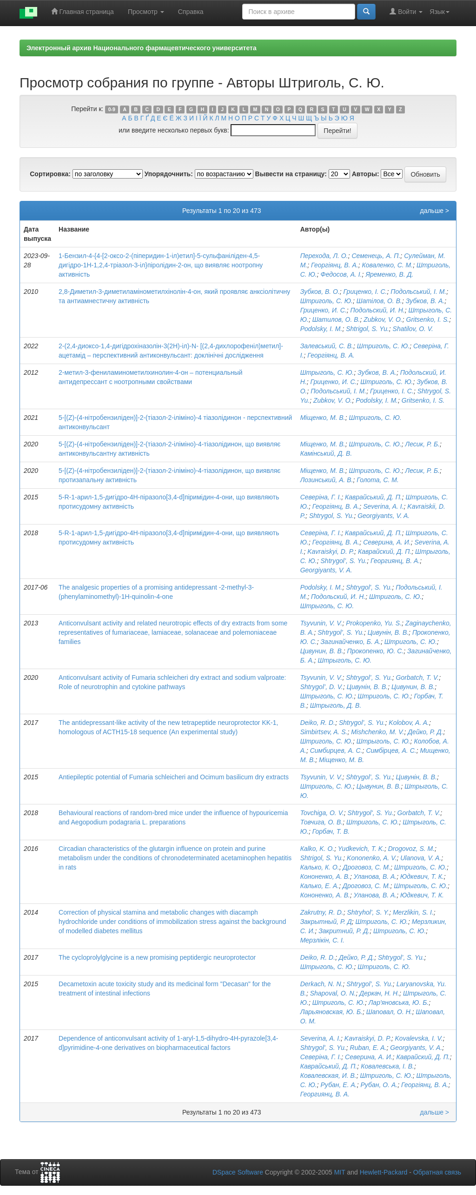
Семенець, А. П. (375, 255)
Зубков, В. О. (320, 291)
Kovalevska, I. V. (419, 1038)
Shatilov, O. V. (413, 328)
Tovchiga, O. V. (322, 813)
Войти (406, 11)
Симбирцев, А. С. (336, 750)
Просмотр (146, 11)
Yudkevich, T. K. (361, 848)
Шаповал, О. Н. (389, 1012)
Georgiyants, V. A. (383, 515)
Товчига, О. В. (321, 822)
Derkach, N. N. (321, 984)
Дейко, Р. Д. (425, 732)
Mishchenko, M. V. (377, 732)
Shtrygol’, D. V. (321, 686)
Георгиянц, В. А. (395, 560)
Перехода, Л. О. (324, 255)
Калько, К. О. (319, 867)
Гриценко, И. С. (323, 310)
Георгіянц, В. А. (334, 265)
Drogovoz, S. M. (411, 848)
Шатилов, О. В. (336, 319)
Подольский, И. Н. (377, 310)
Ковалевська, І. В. (387, 1066)
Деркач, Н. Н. (379, 993)
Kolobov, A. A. (409, 722)
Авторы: (365, 174)
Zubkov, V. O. (383, 319)
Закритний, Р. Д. (344, 931)
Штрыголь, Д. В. (336, 705)
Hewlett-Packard (384, 1172)
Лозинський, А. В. (326, 480)
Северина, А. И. (387, 542)
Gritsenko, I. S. (428, 319)
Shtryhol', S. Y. (368, 912)
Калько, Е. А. (319, 886)
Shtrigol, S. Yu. (367, 328)
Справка (191, 11)
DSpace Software (237, 1172)
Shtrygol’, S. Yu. (344, 560)
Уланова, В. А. (375, 876)
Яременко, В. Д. (389, 274)
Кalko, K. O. (317, 848)
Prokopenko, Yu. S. (374, 623)
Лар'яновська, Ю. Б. (399, 1002)
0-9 (111, 109)
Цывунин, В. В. (379, 786)
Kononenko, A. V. (372, 858)
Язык (440, 11)
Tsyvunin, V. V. (321, 623)
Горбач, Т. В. (331, 831)
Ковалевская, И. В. (328, 1075)
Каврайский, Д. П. (384, 551)
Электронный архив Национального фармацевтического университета (141, 48)
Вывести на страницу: (291, 174)
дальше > (434, 210)
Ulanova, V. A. (420, 858)
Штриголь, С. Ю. (326, 301)
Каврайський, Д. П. (373, 497)
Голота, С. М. (378, 480)
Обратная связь (437, 1172)
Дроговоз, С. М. (366, 867)
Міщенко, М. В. (322, 417)
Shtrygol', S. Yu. (369, 587)
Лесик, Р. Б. (422, 444)
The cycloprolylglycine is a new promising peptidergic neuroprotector (157, 957)
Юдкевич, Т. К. (422, 876)
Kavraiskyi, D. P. (330, 551)
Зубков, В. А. (425, 301)
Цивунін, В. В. (388, 632)
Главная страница (82, 11)
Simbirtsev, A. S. (324, 732)
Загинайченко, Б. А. (351, 641)
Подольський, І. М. (418, 291)
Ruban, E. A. (368, 1047)
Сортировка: (50, 174)
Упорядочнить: (169, 174)
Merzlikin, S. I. (413, 912)
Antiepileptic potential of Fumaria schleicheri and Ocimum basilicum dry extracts (174, 777)
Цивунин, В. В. (322, 651)
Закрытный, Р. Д (326, 921)
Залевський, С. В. (326, 346)
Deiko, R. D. (317, 722)
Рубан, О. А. (378, 1085)
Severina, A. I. (383, 506)
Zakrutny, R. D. (322, 912)
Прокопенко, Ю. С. (375, 651)
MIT (339, 1172)
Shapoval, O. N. (333, 993)
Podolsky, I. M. (321, 328)
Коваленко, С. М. (387, 265)
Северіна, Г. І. (321, 497)
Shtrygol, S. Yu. (331, 515)
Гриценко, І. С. (365, 291)
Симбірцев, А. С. (391, 750)
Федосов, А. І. (341, 274)
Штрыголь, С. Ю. (327, 372)
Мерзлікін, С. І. (322, 940)
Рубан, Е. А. (339, 1085)
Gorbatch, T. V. (417, 677)
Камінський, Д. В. (326, 453)
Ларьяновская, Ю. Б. (331, 1012)
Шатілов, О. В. (379, 301)
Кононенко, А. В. (325, 876)
